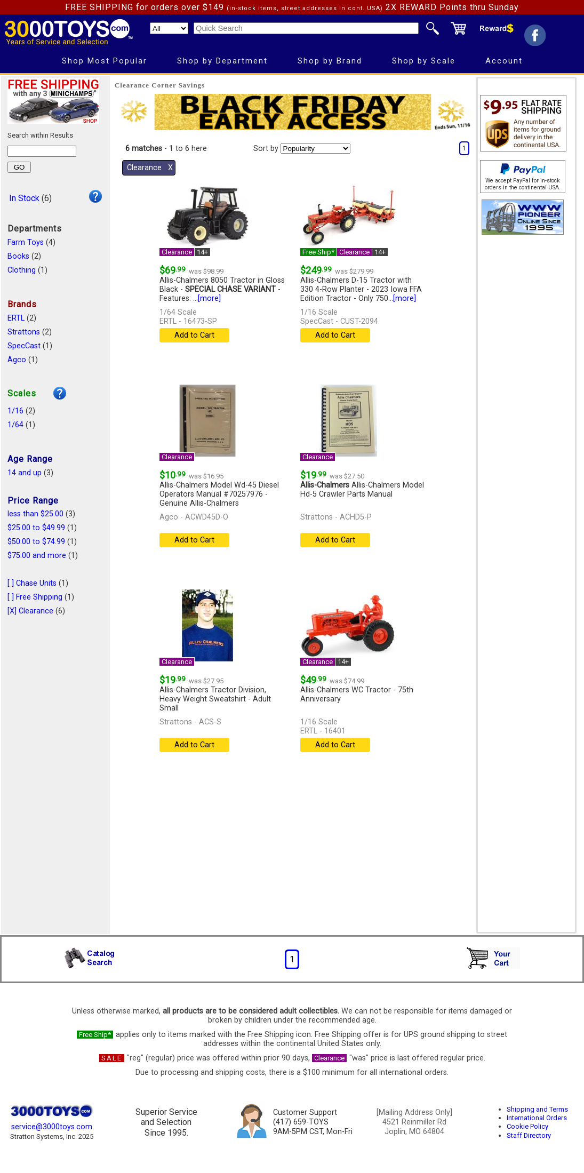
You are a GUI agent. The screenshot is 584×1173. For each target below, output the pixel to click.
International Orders (537, 1118)
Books (18, 256)
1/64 (15, 424)
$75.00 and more (36, 555)
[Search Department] (169, 28)
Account (504, 61)
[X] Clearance (30, 611)
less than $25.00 (35, 513)
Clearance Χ (150, 167)
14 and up (24, 472)
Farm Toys (25, 242)
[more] (209, 298)
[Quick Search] (306, 28)
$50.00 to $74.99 (36, 541)
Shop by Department (222, 61)
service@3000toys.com (51, 1126)
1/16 (15, 411)
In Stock (24, 198)
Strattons (23, 332)
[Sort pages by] (315, 148)
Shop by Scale (423, 61)
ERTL (16, 318)
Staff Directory (529, 1135)
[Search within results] (41, 151)
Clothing (21, 270)
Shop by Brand (330, 61)
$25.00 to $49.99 (36, 527)
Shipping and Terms (537, 1109)
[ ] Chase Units (32, 583)
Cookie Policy (527, 1126)
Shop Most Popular (104, 61)
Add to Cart (194, 335)
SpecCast (24, 345)
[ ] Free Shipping (34, 597)
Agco (16, 359)
